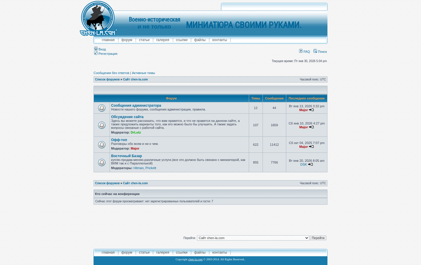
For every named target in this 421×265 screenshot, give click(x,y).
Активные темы (143, 73)
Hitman (138, 168)
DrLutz (136, 132)
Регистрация (105, 53)
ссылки (182, 40)
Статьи (144, 40)
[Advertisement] (210, 218)
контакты (219, 40)
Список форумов (107, 79)
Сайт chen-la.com (135, 79)
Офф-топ (119, 140)
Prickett (150, 168)
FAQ (304, 51)
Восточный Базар (126, 156)
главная (108, 40)
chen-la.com (195, 259)
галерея (162, 40)
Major (303, 110)
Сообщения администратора (136, 105)
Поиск (320, 51)
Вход (100, 49)
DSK (303, 164)
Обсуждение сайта (127, 117)
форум (126, 40)
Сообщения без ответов (111, 73)
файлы (200, 40)
